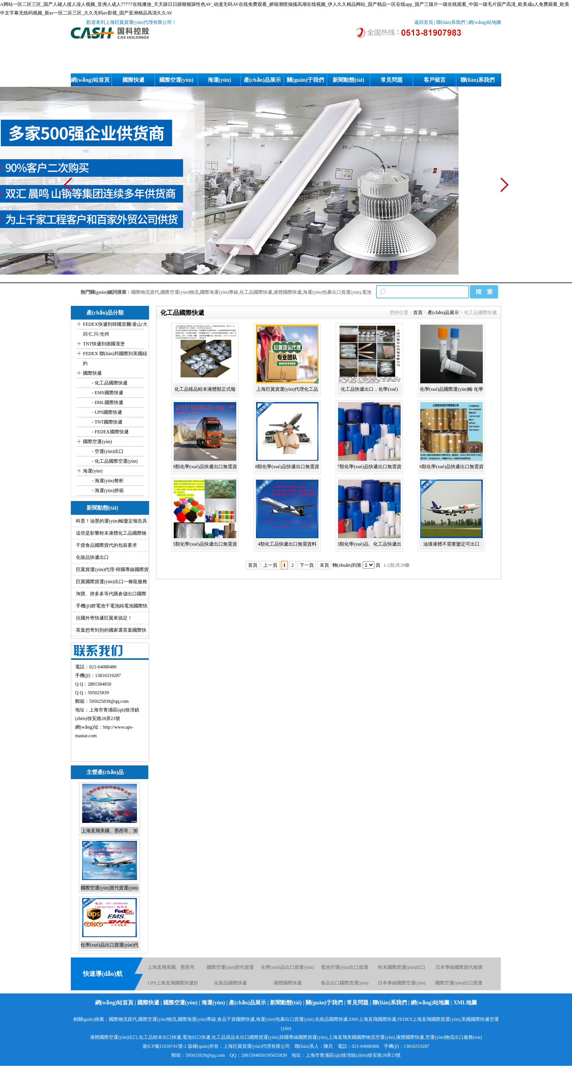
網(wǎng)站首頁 (90, 80)
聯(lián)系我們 (450, 22)
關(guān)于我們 (305, 80)
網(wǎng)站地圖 (484, 22)
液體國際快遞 (287, 292)
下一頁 (307, 565)
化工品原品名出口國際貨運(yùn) (245, 1037)
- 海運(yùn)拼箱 (107, 490)
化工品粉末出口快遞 (160, 1037)
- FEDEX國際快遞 (110, 432)
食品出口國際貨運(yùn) (345, 983)
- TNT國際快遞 (106, 422)
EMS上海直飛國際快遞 (372, 1019)
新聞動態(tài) (348, 80)
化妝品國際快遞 (230, 983)
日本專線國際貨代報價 (458, 967)
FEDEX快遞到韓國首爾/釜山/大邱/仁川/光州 (115, 329)
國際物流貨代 (145, 292)
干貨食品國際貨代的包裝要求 (106, 545)
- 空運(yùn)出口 (107, 451)
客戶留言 (435, 80)
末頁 (324, 565)
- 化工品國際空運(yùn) (114, 461)
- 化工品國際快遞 (109, 383)
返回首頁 (423, 22)
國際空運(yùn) (176, 80)
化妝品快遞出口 (92, 557)
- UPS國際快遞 (106, 412)
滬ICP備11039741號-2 (164, 1046)
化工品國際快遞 (255, 292)
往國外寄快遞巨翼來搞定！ (104, 618)
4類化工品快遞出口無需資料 (287, 544)
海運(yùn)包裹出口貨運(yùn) (332, 292)
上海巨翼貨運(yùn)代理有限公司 (256, 1046)
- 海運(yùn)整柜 (107, 480)
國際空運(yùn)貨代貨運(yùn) (110, 888)
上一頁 (270, 565)
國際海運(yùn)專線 (219, 292)
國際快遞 (133, 80)
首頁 (418, 312)
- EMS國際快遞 (107, 392)
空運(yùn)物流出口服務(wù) (453, 1037)
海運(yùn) (219, 80)
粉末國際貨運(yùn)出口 (402, 967)
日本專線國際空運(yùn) (402, 983)
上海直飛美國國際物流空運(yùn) (361, 1037)
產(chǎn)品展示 (262, 80)
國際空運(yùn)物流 (179, 292)
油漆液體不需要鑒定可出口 (451, 544)
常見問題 (392, 80)
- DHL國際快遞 (107, 402)
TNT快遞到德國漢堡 (104, 344)
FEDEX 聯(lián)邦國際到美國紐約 (115, 358)
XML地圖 (465, 1003)
